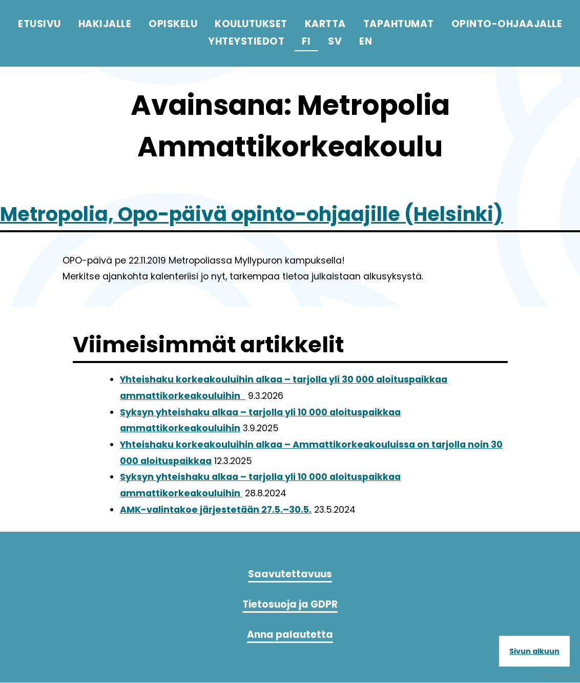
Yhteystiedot (246, 41)
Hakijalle (105, 24)
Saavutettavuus (290, 574)
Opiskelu (173, 24)
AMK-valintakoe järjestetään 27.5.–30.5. (216, 510)
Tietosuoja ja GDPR (290, 604)
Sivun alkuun (534, 651)
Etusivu (39, 24)
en (365, 41)
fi (306, 41)
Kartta (325, 24)
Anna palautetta (290, 635)
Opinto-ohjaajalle (507, 24)
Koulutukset (251, 24)
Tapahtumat (398, 24)
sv (335, 41)
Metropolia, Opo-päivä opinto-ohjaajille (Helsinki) (286, 213)
